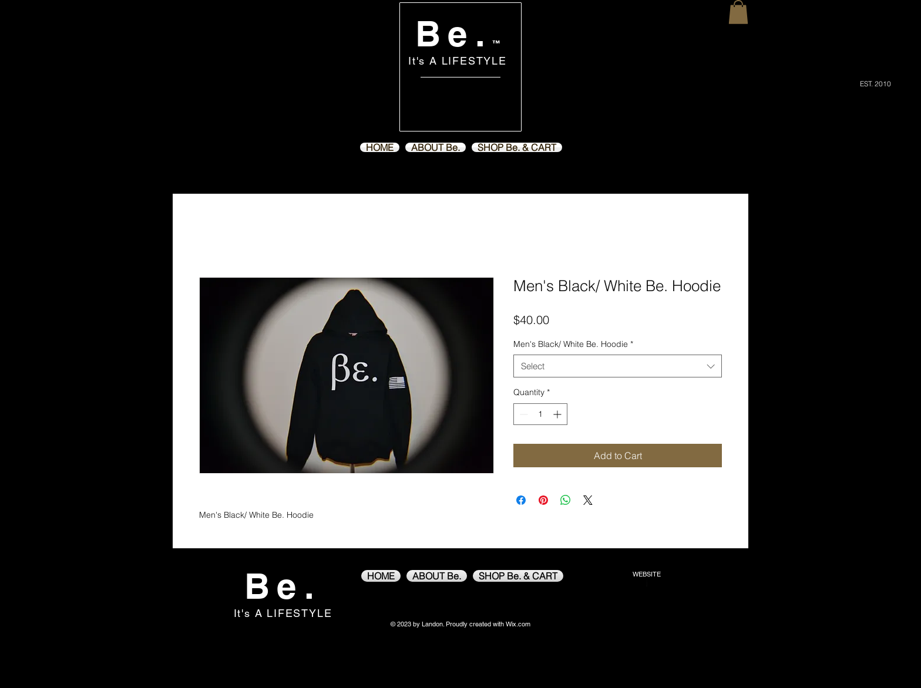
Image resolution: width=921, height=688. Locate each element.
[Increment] (558, 414)
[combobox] (617, 366)
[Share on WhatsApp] (566, 500)
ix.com (521, 624)
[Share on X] (588, 500)
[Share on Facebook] (521, 500)
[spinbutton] (540, 414)
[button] (738, 12)
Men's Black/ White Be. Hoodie (573, 344)
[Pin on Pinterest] (543, 500)
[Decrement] (522, 414)
